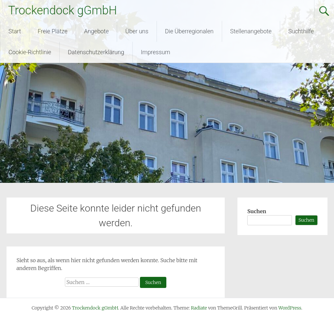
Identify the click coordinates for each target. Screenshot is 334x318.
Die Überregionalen (189, 31)
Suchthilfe (301, 31)
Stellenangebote (251, 31)
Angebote (96, 31)
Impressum (155, 52)
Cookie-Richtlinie (29, 52)
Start (14, 31)
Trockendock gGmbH (62, 10)
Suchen (256, 211)
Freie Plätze (52, 31)
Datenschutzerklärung (96, 52)
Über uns (136, 31)
